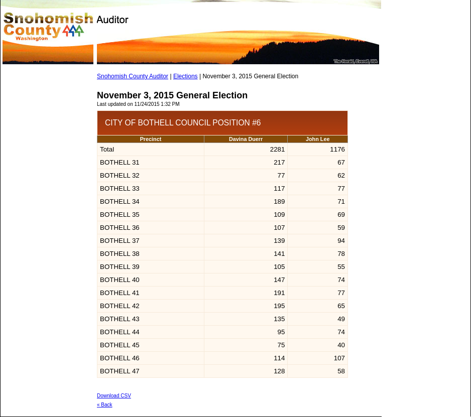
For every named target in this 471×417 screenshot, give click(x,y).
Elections (185, 76)
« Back (104, 404)
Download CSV (114, 395)
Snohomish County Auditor (132, 76)
